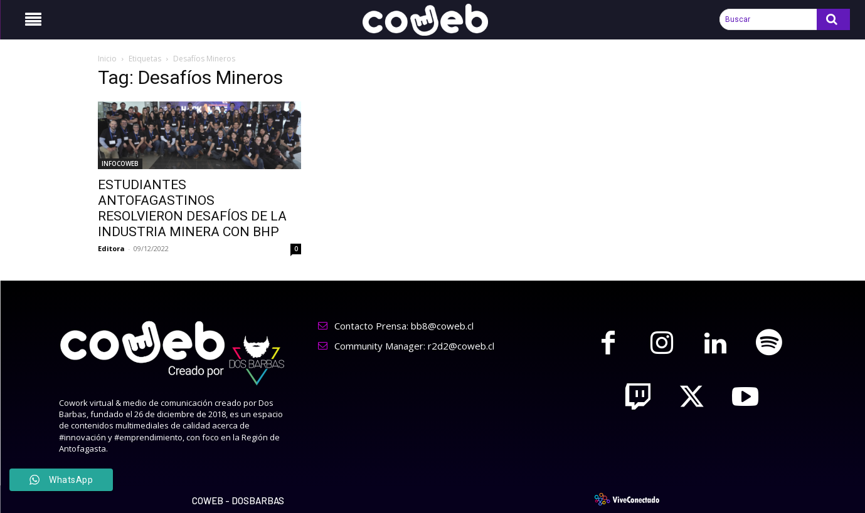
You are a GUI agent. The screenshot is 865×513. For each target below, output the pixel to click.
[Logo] (432, 20)
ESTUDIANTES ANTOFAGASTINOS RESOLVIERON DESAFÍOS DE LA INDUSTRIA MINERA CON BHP (192, 208)
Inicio (107, 58)
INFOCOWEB (120, 163)
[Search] (833, 19)
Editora (111, 248)
